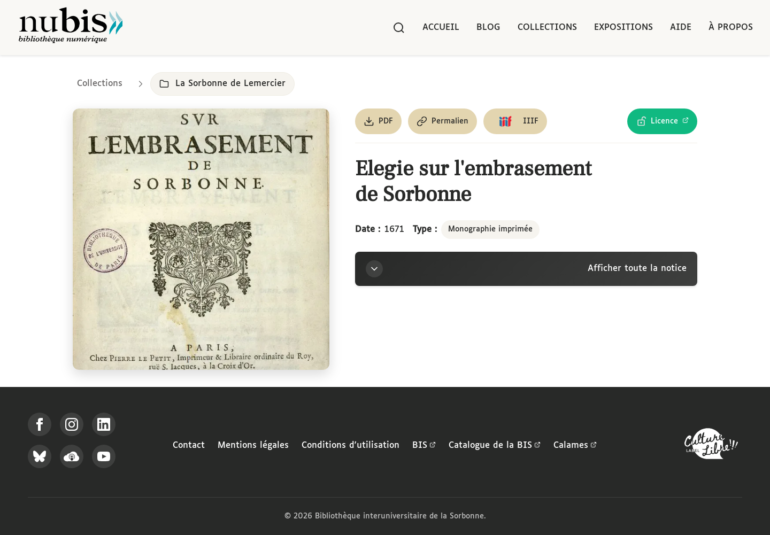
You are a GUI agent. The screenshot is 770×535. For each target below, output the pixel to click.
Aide (680, 27)
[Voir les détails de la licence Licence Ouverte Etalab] (662, 121)
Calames (575, 446)
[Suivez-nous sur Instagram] (71, 424)
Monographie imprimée (490, 229)
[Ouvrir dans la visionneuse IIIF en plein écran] (201, 239)
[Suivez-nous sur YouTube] (104, 456)
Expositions (623, 27)
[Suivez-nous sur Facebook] (39, 424)
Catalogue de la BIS (495, 446)
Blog (488, 27)
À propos (731, 27)
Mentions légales (253, 445)
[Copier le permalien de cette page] (442, 121)
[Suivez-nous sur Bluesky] (39, 456)
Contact (189, 445)
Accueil (440, 27)
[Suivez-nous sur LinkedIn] (104, 424)
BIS (424, 446)
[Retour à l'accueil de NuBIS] (70, 27)
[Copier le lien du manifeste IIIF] (515, 121)
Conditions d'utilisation (350, 445)
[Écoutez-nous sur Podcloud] (71, 456)
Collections (547, 27)
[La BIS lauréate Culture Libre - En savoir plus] (711, 446)
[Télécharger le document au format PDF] (378, 121)
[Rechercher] (398, 27)
